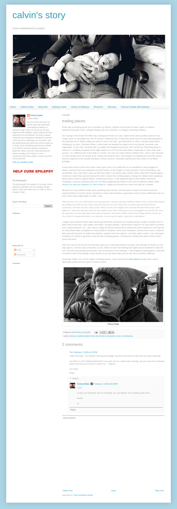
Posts (17, 250)
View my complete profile (22, 162)
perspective (111, 336)
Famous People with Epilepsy (135, 107)
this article (133, 259)
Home (13, 107)
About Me (43, 107)
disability (80, 336)
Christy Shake (83, 384)
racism (118, 336)
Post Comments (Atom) (83, 495)
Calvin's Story (27, 107)
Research (98, 107)
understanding (127, 336)
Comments (19, 255)
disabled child (89, 336)
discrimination (100, 336)
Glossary (112, 107)
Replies (75, 378)
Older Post (159, 491)
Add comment (69, 418)
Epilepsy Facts (59, 107)
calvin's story (39, 15)
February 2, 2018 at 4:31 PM (85, 352)
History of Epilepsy (80, 107)
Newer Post (68, 491)
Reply (72, 373)
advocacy (72, 336)
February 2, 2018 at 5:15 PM (106, 384)
